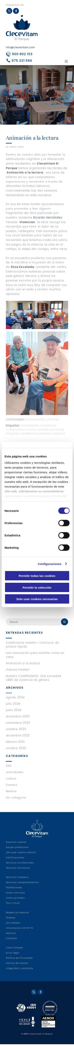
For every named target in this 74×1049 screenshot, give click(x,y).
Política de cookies (17, 967)
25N (8, 771)
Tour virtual (13, 907)
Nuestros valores (16, 846)
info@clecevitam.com (20, 47)
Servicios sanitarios (18, 872)
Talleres (10, 922)
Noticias (11, 937)
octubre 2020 (16, 753)
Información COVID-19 (19, 932)
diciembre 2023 (18, 721)
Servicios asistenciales (20, 867)
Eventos (11, 790)
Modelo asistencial (17, 917)
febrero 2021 (15, 747)
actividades (35, 420)
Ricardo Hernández (47, 217)
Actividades (13, 927)
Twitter (9, 11)
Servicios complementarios (22, 887)
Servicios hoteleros (17, 882)
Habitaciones (14, 892)
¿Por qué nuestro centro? (21, 857)
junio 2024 (13, 715)
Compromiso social (20, 429)
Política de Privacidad (19, 962)
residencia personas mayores (43, 433)
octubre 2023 (16, 734)
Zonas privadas (15, 902)
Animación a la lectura (23, 668)
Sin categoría (16, 802)
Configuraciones (50, 563)
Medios (11, 796)
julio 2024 (13, 708)
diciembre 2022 (18, 740)
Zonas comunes (15, 897)
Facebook (16, 11)
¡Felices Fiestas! (18, 674)
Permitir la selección (37, 587)
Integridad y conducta (19, 973)
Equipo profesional (17, 852)
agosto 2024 (15, 702)
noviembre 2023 (18, 727)
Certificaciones (15, 862)
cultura (52, 420)
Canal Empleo (14, 952)
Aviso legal (12, 957)
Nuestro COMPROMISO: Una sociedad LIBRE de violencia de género (33, 683)
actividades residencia (38, 425)
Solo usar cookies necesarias (37, 599)
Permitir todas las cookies (37, 575)
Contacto (11, 943)
